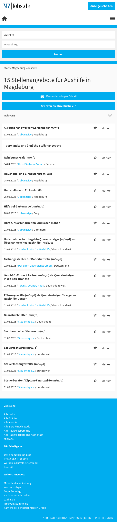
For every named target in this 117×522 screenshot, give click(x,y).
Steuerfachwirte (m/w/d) (20, 348)
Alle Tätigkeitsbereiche (17, 430)
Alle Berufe (10, 422)
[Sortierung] (54, 115)
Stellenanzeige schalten (18, 454)
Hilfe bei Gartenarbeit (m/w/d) (24, 206)
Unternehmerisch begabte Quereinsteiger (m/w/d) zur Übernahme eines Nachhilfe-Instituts (40, 241)
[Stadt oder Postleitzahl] (58, 44)
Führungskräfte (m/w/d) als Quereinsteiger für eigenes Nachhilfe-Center (40, 297)
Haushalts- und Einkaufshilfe (23, 190)
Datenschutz (58, 518)
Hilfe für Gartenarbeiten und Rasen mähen (32, 223)
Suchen (58, 54)
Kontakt (8, 467)
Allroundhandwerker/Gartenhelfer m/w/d (32, 128)
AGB (45, 518)
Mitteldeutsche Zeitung (17, 483)
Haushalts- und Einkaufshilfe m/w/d (28, 174)
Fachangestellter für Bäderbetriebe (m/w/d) (33, 259)
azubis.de (9, 499)
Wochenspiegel (13, 487)
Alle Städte (10, 418)
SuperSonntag (12, 491)
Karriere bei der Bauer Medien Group (25, 507)
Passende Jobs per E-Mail (59, 96)
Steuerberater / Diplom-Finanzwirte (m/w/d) (33, 380)
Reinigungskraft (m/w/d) (20, 157)
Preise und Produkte (16, 459)
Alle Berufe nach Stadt (17, 426)
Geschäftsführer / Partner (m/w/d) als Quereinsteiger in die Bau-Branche (39, 277)
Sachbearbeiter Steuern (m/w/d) (25, 331)
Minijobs (9, 439)
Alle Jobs (9, 414)
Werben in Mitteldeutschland (21, 463)
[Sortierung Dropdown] (111, 115)
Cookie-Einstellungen (98, 518)
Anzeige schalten (101, 6)
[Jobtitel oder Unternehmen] (58, 35)
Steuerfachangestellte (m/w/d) (24, 364)
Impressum (75, 518)
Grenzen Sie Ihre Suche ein (58, 106)
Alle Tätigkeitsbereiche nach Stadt (23, 434)
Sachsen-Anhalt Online (17, 495)
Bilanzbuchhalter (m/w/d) (21, 315)
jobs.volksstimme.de (16, 503)
